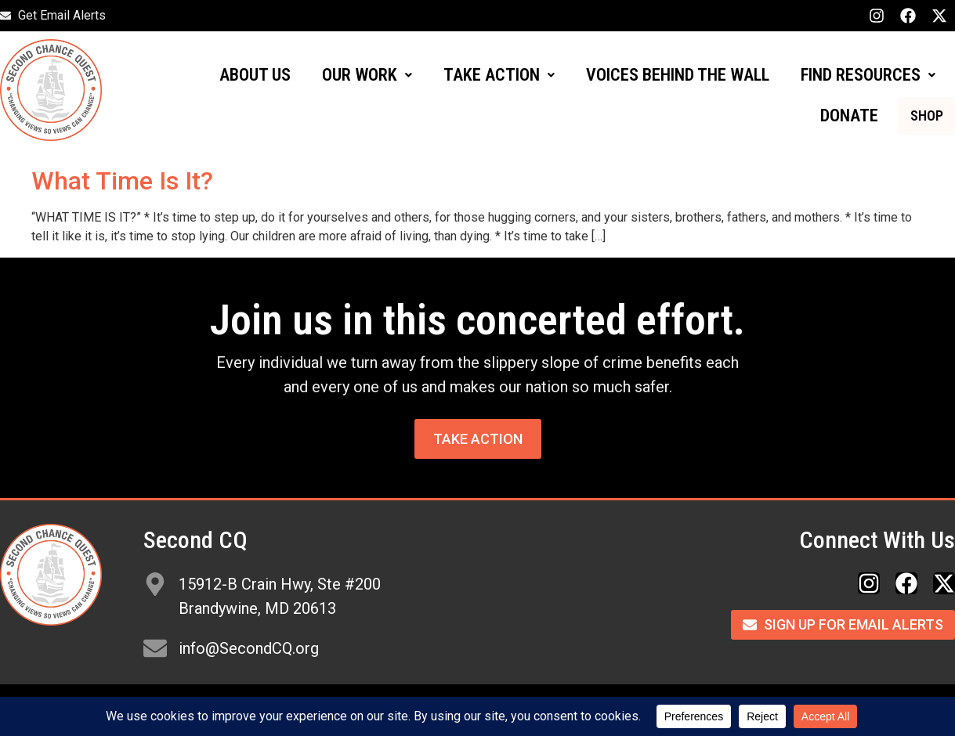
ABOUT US (255, 75)
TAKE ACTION (499, 75)
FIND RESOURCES (868, 75)
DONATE (828, 115)
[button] (367, 75)
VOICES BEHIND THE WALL (677, 75)
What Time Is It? (122, 181)
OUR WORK (367, 75)
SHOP (915, 115)
